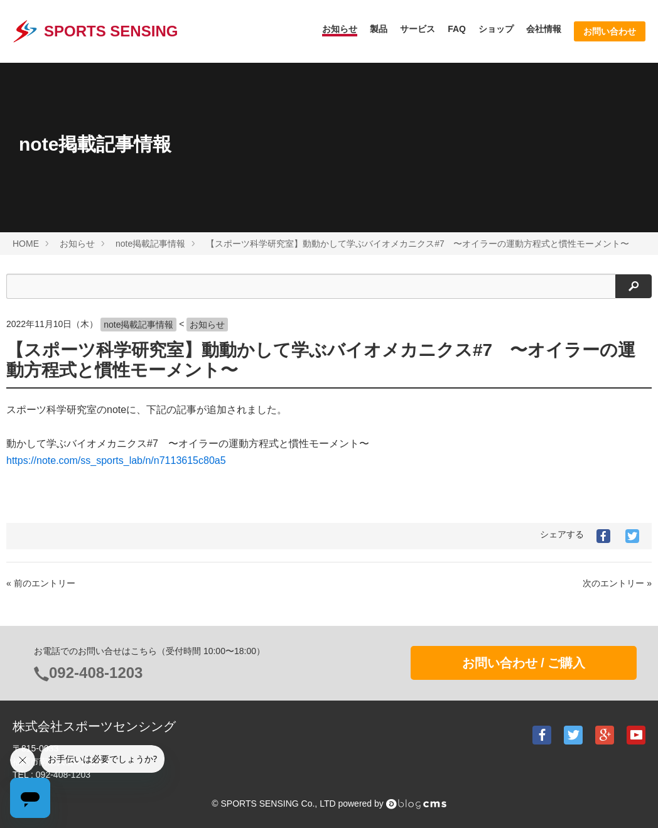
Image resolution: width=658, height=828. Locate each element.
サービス (417, 29)
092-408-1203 (96, 672)
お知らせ (339, 29)
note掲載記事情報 (138, 325)
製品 (378, 29)
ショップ (496, 29)
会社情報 (543, 29)
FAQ (457, 29)
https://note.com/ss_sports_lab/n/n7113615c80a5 (116, 460)
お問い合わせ (609, 31)
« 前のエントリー (40, 583)
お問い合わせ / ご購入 (524, 663)
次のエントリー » (617, 583)
